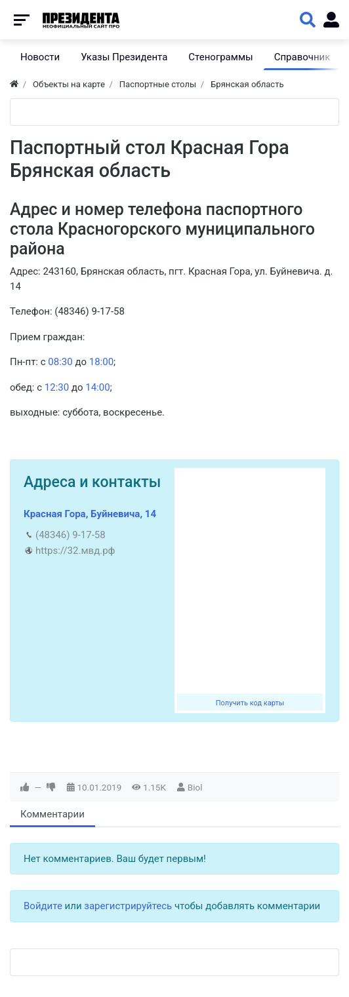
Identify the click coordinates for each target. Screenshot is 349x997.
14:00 (97, 387)
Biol (195, 787)
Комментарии (52, 814)
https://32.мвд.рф (75, 551)
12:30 (57, 387)
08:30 (60, 362)
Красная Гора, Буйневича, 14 (90, 514)
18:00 (101, 362)
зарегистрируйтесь (128, 906)
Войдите (43, 906)
